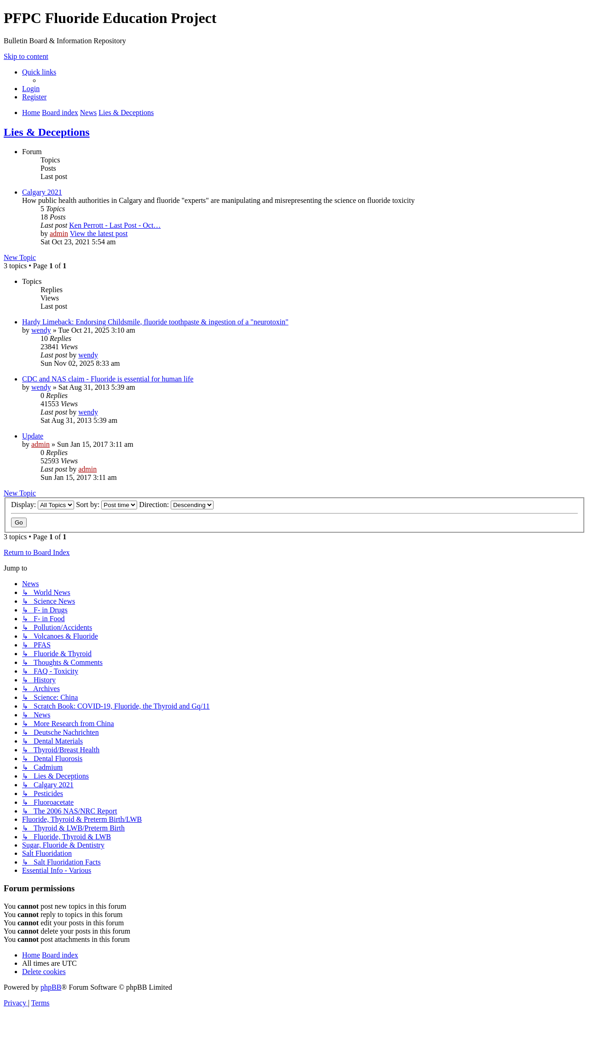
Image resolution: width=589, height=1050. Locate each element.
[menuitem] (31, 88)
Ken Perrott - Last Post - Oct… (115, 225)
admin (59, 233)
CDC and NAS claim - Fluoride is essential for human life (107, 379)
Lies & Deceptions (47, 132)
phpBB (50, 987)
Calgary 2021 (42, 192)
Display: (42, 504)
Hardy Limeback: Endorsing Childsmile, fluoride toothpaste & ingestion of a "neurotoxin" (155, 322)
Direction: (176, 504)
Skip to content (26, 56)
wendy (41, 330)
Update (32, 436)
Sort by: (106, 504)
